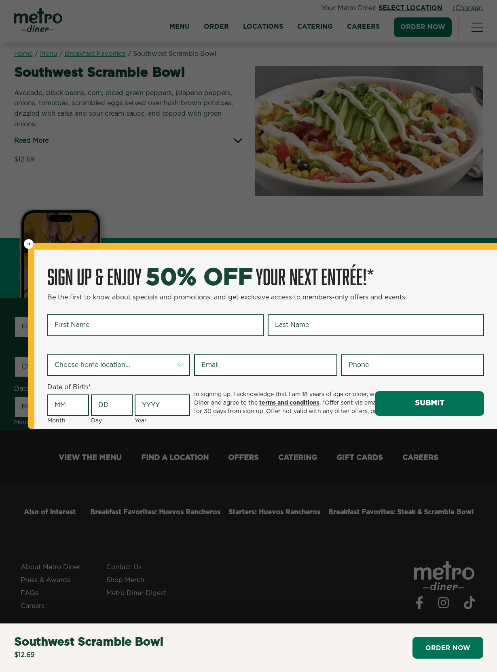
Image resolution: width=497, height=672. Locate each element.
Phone (352, 347)
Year (141, 421)
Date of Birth (69, 387)
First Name (66, 307)
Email (204, 347)
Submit (429, 403)
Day (96, 421)
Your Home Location (80, 347)
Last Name (286, 307)
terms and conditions (289, 403)
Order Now (447, 648)
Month (56, 421)
